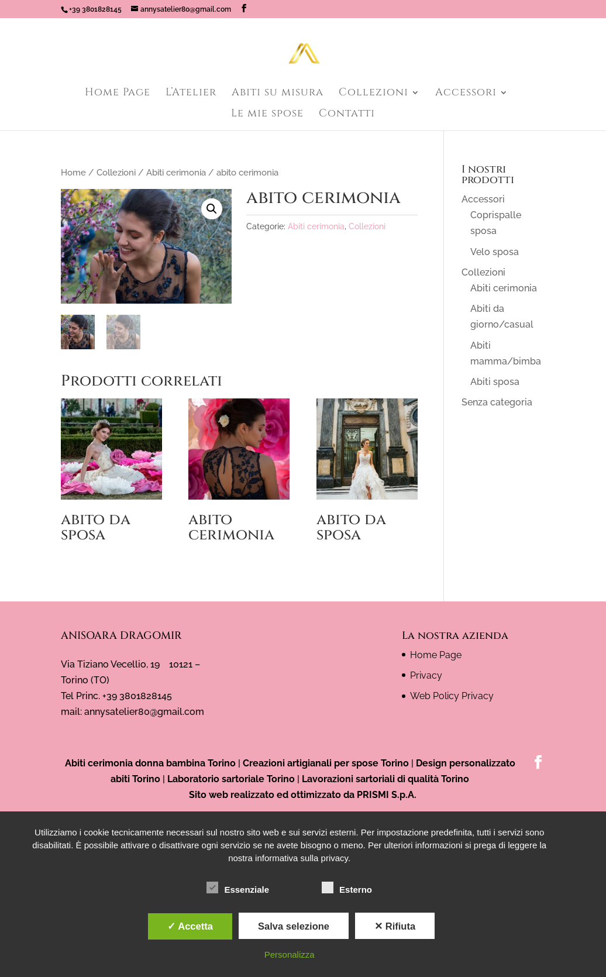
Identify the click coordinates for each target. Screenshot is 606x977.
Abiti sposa (494, 381)
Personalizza (289, 954)
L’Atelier (191, 93)
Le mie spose (267, 115)
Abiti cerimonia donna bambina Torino (150, 763)
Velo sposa (494, 251)
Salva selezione (293, 926)
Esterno (347, 888)
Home (73, 172)
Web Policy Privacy (452, 695)
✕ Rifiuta (394, 926)
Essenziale (237, 888)
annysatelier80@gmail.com (144, 711)
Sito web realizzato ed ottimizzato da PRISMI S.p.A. (302, 795)
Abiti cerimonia (176, 172)
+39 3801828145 (95, 9)
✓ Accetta (190, 926)
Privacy (426, 675)
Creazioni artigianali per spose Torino (326, 763)
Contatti (347, 115)
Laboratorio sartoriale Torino (231, 779)
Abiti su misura (277, 93)
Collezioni (373, 93)
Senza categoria (497, 402)
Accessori (466, 93)
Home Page (117, 93)
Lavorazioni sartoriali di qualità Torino (385, 779)
